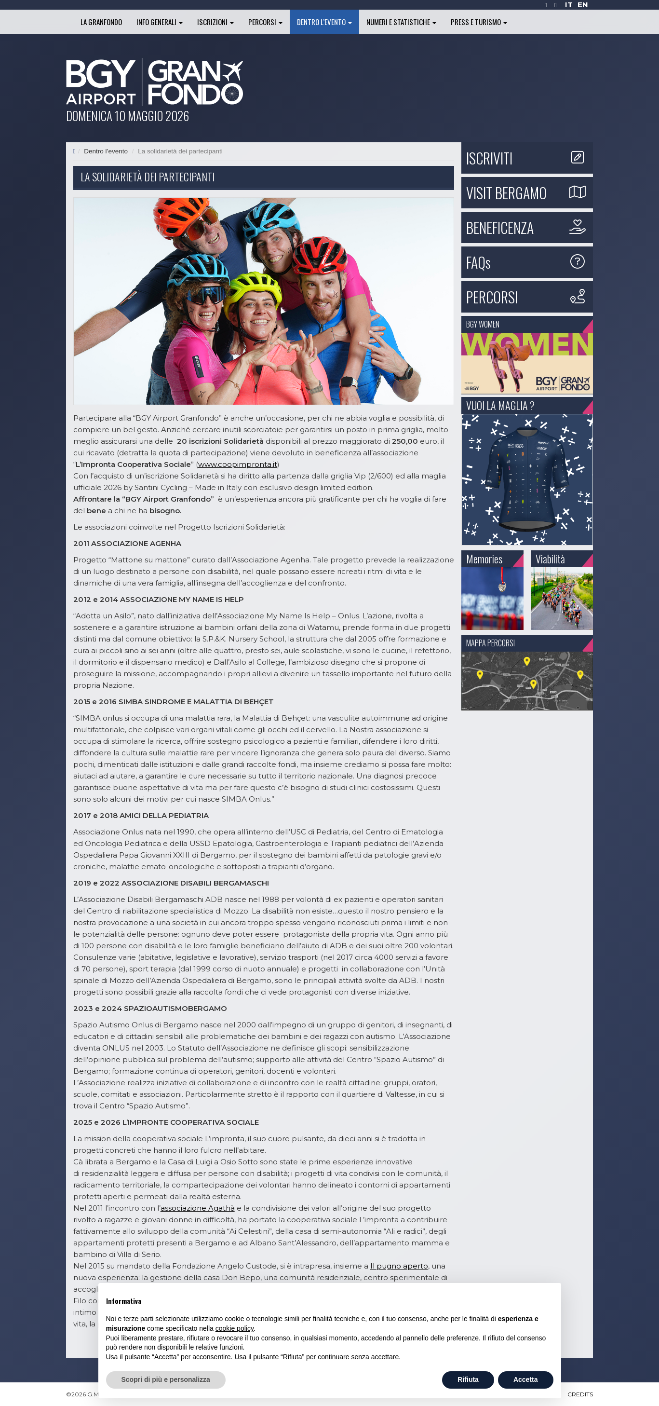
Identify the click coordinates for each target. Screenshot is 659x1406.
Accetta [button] (525, 1379)
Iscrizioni (215, 21)
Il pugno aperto (399, 1265)
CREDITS (580, 1394)
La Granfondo (101, 21)
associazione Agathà (198, 1208)
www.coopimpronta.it (237, 464)
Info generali (159, 21)
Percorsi (265, 21)
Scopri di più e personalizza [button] (165, 1379)
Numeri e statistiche (401, 21)
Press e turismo (479, 21)
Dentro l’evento (324, 21)
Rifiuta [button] (468, 1379)
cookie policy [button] (234, 1328)
